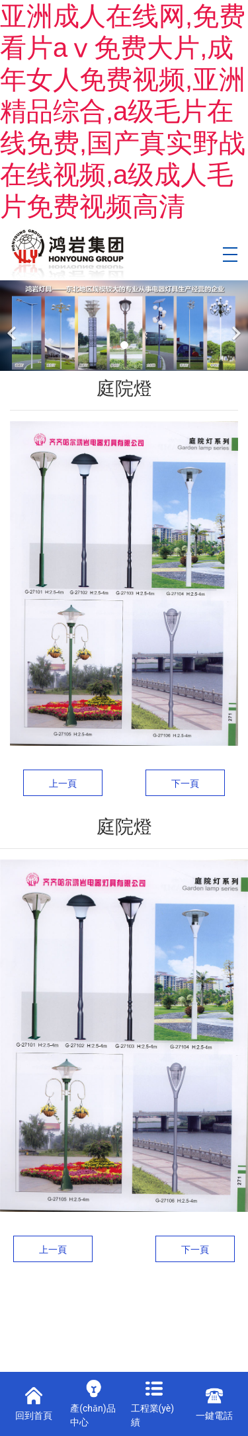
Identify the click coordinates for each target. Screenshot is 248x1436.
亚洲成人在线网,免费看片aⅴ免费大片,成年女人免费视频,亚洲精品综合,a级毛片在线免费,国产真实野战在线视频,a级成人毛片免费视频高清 (122, 111)
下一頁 (185, 783)
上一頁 (63, 783)
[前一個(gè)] (13, 325)
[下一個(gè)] (235, 325)
